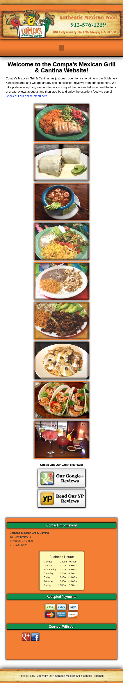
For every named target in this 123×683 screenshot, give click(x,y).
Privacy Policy (27, 675)
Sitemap (99, 675)
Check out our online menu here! (27, 96)
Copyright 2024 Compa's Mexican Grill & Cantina (64, 675)
